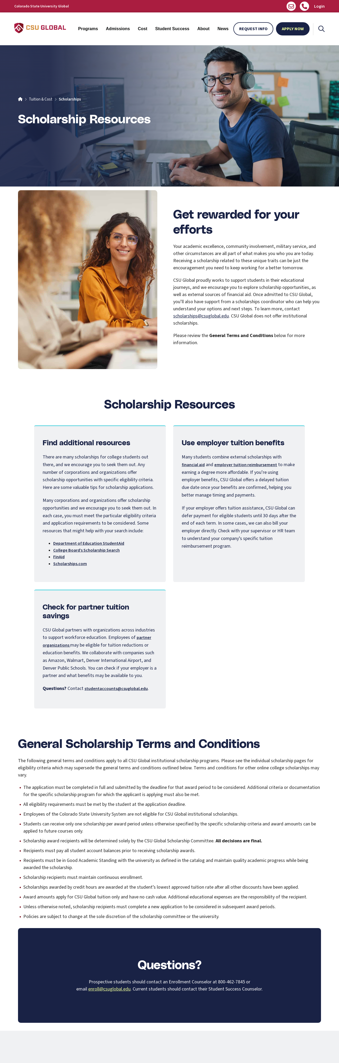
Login (319, 6)
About (203, 28)
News (223, 28)
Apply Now (293, 29)
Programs (88, 28)
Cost (142, 28)
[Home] (20, 99)
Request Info (253, 29)
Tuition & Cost (40, 99)
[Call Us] (304, 6)
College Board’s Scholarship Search (86, 550)
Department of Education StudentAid (88, 543)
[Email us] (291, 6)
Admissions (118, 28)
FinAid (59, 557)
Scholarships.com (70, 564)
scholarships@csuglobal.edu (201, 316)
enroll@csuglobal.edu (109, 989)
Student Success (172, 28)
